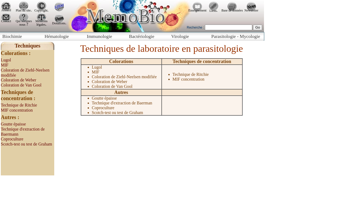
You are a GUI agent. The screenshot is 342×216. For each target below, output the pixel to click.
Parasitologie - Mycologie (235, 36)
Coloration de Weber (18, 80)
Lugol (6, 60)
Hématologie (57, 36)
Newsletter (251, 10)
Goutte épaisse (13, 124)
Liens (213, 11)
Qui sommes (24, 21)
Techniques (27, 46)
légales (41, 24)
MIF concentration (17, 110)
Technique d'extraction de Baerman (122, 103)
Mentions (42, 21)
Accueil (6, 10)
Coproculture (12, 139)
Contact (6, 21)
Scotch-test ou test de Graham (26, 144)
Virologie (180, 36)
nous (23, 24)
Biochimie (12, 36)
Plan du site (23, 10)
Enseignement (197, 10)
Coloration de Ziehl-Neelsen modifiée (124, 76)
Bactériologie (141, 36)
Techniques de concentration (202, 61)
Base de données (232, 10)
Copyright (41, 10)
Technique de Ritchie (19, 105)
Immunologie (99, 36)
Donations (58, 23)
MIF (4, 65)
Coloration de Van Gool (21, 85)
